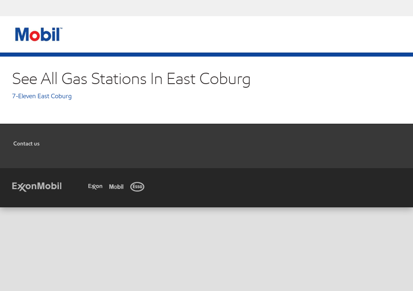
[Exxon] (96, 186)
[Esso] (138, 186)
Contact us (26, 144)
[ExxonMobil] (36, 186)
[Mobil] (117, 186)
